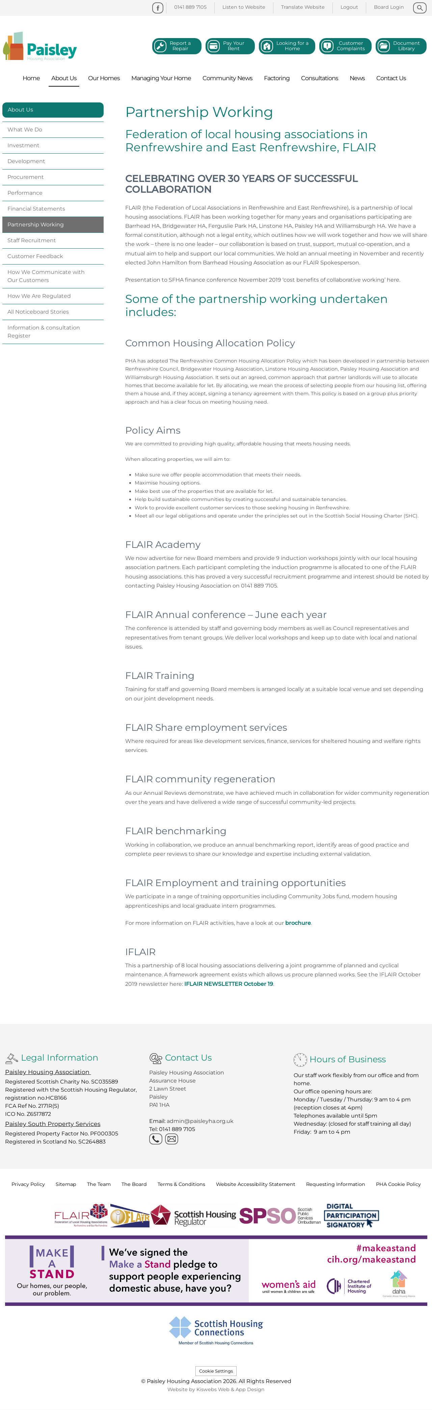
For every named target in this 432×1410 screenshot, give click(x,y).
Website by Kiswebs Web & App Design (216, 1389)
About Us (20, 109)
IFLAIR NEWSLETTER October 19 (228, 984)
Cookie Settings (216, 1371)
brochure (298, 923)
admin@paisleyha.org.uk (201, 1121)
